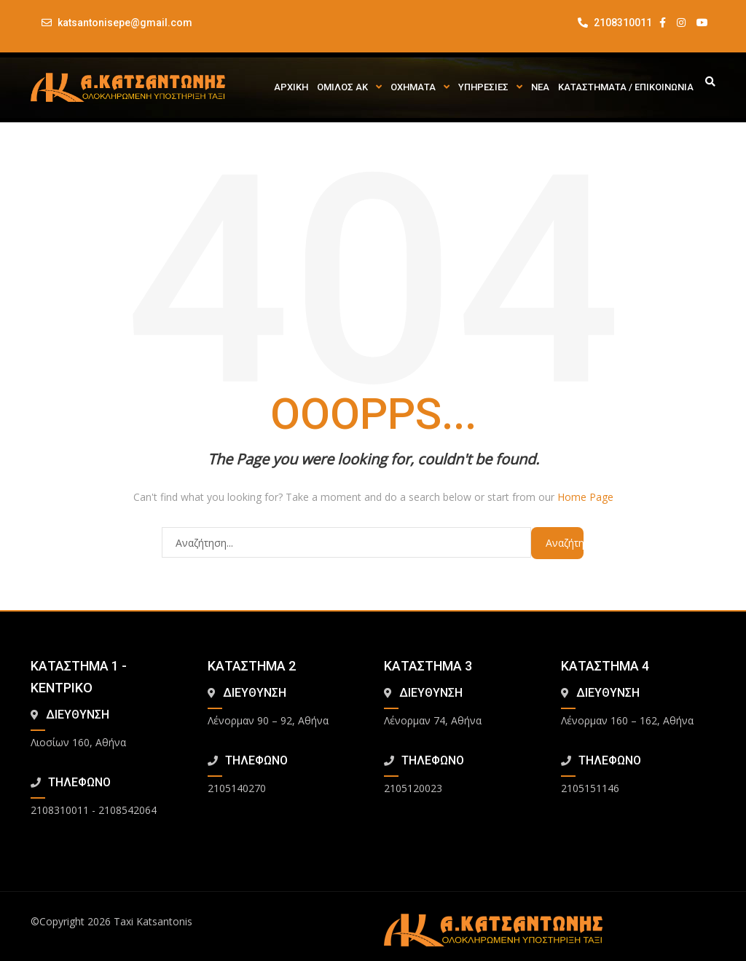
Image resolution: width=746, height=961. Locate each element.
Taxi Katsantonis (153, 921)
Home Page (585, 497)
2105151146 (590, 788)
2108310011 (615, 22)
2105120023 (413, 788)
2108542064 (127, 810)
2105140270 (237, 788)
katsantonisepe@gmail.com (125, 22)
